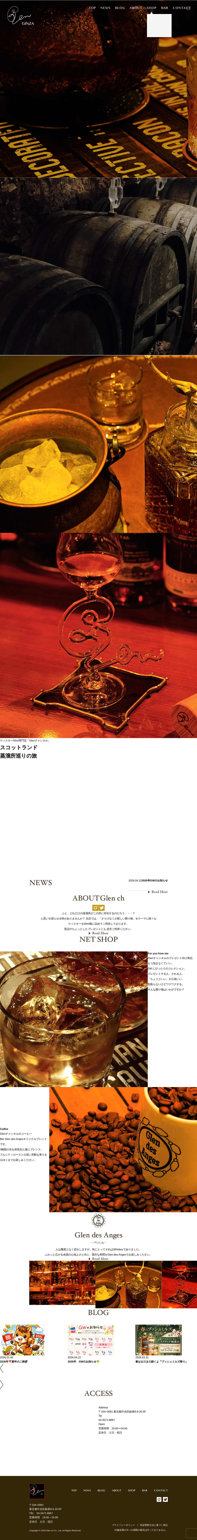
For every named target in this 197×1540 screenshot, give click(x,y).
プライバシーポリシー (123, 1525)
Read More (160, 892)
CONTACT (182, 8)
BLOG (120, 8)
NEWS (106, 8)
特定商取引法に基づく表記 (154, 1525)
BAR (164, 8)
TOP (92, 8)
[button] (98, 1368)
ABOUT (136, 8)
